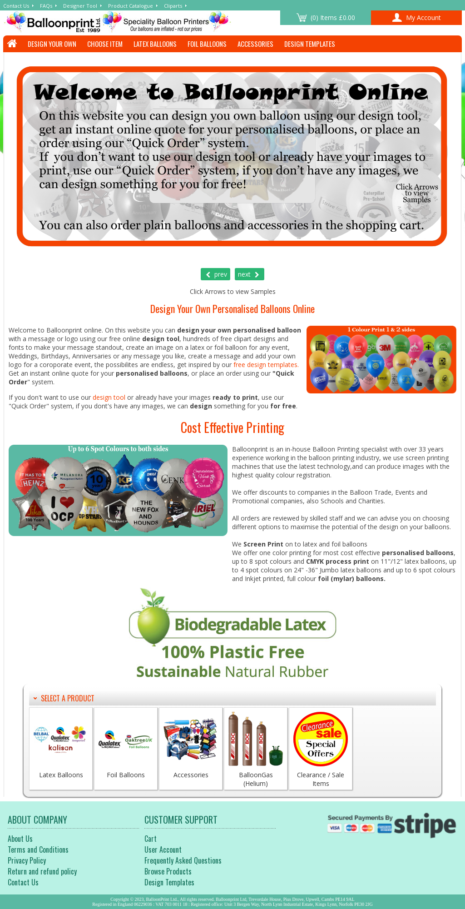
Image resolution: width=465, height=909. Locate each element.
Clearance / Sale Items (320, 750)
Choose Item (105, 44)
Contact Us (16, 5)
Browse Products (168, 871)
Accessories (255, 44)
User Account (163, 849)
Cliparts (173, 5)
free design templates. (266, 364)
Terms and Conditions (38, 849)
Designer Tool (80, 5)
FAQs (46, 5)
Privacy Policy (27, 860)
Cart (150, 838)
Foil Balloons (207, 44)
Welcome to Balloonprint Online (141, 21)
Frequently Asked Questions (183, 860)
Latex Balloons (155, 44)
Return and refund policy (42, 871)
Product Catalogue (130, 5)
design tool (109, 397)
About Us (20, 838)
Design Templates (309, 44)
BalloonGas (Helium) (255, 750)
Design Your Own (52, 44)
